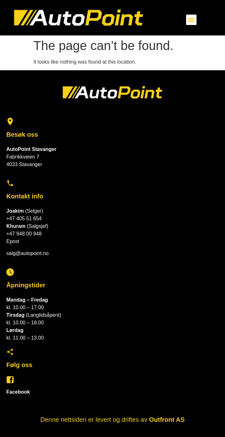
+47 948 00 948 (24, 233)
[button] (191, 20)
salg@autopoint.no (27, 253)
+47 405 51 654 (24, 218)
